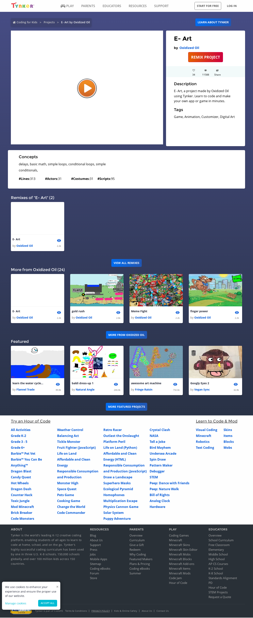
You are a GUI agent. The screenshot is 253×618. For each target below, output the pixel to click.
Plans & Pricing (139, 564)
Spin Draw (158, 460)
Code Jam (175, 578)
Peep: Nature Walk (164, 489)
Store (93, 578)
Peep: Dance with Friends (169, 483)
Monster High (67, 483)
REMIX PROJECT (205, 57)
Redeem (135, 550)
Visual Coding (206, 430)
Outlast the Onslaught (121, 436)
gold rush (78, 311)
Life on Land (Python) (120, 448)
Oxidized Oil (189, 48)
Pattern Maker (161, 466)
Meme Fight (139, 311)
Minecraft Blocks (180, 559)
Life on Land (66, 454)
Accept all (48, 603)
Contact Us (163, 611)
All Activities (20, 430)
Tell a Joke (157, 442)
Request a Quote (220, 597)
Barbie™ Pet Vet (23, 454)
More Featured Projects (126, 407)
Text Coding (205, 448)
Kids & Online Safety (125, 611)
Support (95, 545)
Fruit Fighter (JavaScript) (76, 448)
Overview (136, 536)
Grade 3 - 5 (19, 442)
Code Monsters (22, 519)
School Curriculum (221, 540)
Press (93, 550)
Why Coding (137, 555)
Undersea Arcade (163, 454)
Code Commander (71, 513)
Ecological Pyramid (118, 489)
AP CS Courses (218, 564)
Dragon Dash (21, 489)
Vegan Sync (202, 390)
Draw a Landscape (117, 478)
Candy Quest (21, 478)
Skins (228, 430)
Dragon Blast (21, 472)
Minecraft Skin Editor (183, 550)
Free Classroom (219, 545)
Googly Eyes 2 (199, 383)
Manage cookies (15, 603)
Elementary (216, 550)
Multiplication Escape (120, 501)
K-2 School (216, 569)
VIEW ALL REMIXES (126, 263)
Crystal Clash (160, 430)
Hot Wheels (20, 483)
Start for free (208, 6)
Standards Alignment (223, 578)
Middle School (218, 555)
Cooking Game (68, 501)
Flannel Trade (25, 390)
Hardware (157, 507)
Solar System (113, 513)
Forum (94, 574)
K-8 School (216, 574)
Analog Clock (160, 501)
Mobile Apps (98, 559)
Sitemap (95, 564)
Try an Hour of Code (30, 421)
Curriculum (137, 540)
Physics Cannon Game (120, 507)
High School (217, 559)
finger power (199, 311)
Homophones (114, 495)
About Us (96, 540)
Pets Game (65, 495)
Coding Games (179, 536)
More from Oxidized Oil (126, 335)
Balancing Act (68, 436)
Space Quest (66, 489)
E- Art (16, 239)
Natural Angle (85, 390)
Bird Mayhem (160, 448)
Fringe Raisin (143, 390)
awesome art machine (146, 383)
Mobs (228, 448)
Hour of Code (178, 583)
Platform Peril (114, 442)
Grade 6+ (18, 448)
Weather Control (70, 430)
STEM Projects (218, 593)
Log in (232, 6)
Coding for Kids (27, 22)
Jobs (93, 555)
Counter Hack (21, 495)
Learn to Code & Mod (216, 421)
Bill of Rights (160, 495)
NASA (154, 436)
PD (210, 583)
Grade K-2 (18, 436)
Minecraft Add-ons (181, 564)
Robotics (203, 442)
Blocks (229, 442)
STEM (154, 478)
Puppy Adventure (117, 519)
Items (228, 436)
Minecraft (203, 436)
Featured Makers (140, 559)
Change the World (71, 507)
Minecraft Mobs (180, 555)
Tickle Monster (68, 442)
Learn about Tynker (213, 22)
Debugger (157, 472)
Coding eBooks (100, 569)
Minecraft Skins (179, 545)
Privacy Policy (101, 611)
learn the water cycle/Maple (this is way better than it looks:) (28, 383)
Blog (93, 536)
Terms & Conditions (76, 611)
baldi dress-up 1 (82, 383)
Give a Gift (136, 545)
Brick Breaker (21, 513)
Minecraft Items (179, 569)
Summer (135, 574)
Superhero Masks (117, 483)
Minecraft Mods (180, 574)
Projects (49, 22)
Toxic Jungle (20, 501)
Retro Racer (112, 430)
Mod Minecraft (22, 507)
